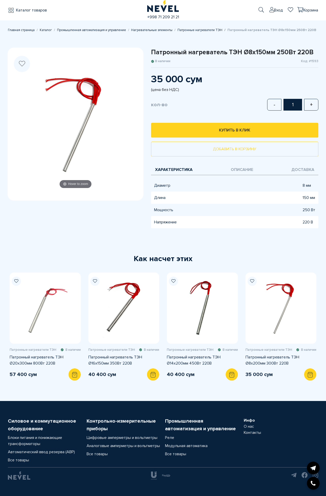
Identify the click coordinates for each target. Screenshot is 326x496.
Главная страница (21, 30)
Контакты (252, 432)
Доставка (302, 169)
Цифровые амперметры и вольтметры (122, 437)
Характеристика (174, 169)
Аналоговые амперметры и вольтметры (123, 445)
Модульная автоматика (186, 445)
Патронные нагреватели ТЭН (200, 30)
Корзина (310, 10)
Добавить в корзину (234, 149)
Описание (242, 169)
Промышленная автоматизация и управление (91, 30)
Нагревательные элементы (151, 30)
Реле (169, 437)
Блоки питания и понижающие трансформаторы (35, 440)
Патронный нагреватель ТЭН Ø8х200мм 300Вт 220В (272, 360)
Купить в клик (234, 130)
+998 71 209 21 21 (163, 17)
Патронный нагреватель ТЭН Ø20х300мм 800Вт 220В (36, 360)
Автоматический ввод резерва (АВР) (41, 451)
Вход (278, 10)
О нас (249, 426)
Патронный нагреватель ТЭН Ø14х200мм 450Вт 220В (194, 360)
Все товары (18, 460)
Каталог (46, 30)
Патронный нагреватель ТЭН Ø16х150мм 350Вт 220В (115, 360)
